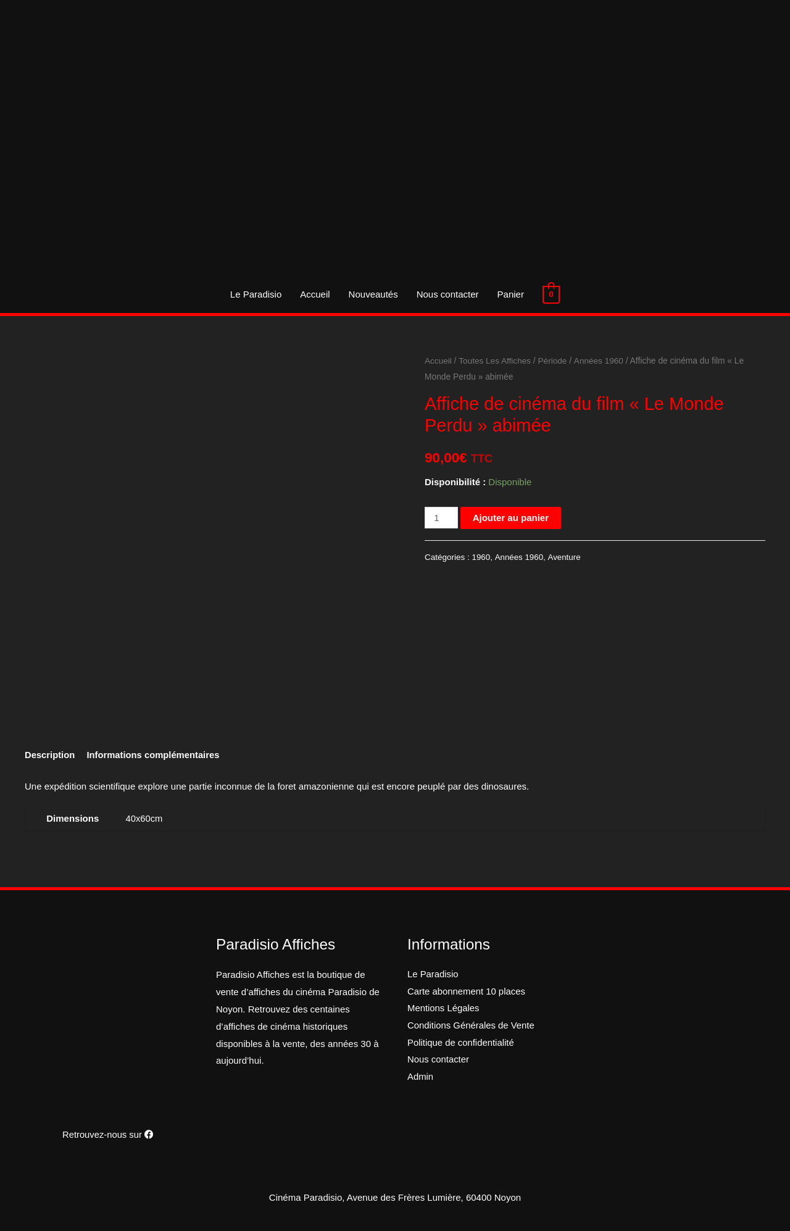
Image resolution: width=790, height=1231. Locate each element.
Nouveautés (373, 294)
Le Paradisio (255, 294)
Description (50, 756)
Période (554, 360)
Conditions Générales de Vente (471, 1026)
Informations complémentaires (155, 756)
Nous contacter (448, 294)
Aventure (564, 557)
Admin (420, 1078)
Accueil (315, 294)
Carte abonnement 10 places (466, 992)
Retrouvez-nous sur (108, 1134)
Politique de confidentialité (461, 1043)
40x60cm (145, 819)
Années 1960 (600, 360)
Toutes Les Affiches (496, 360)
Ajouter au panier (511, 517)
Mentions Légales (443, 1009)
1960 (481, 557)
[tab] (50, 756)
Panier (510, 294)
